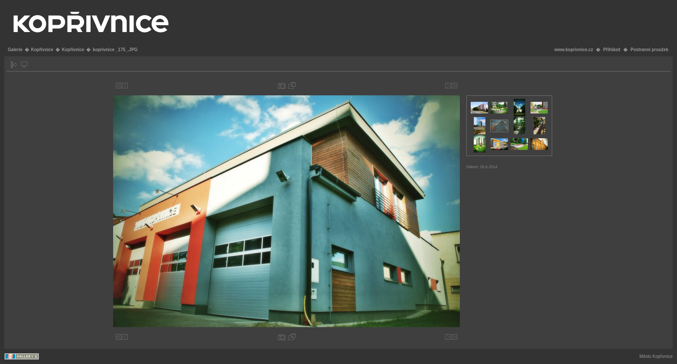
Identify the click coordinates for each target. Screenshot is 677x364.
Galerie (15, 49)
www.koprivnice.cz (573, 49)
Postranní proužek (649, 49)
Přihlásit (611, 49)
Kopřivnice (42, 49)
